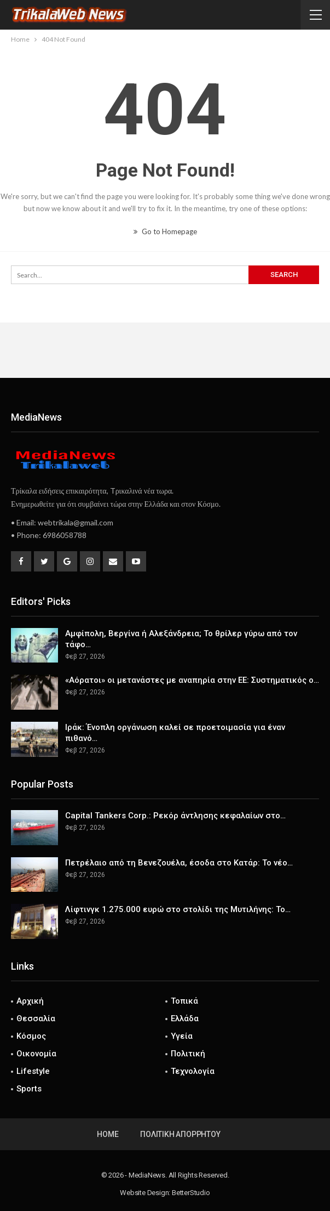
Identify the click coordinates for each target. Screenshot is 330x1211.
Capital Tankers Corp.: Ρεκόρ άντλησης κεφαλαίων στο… (175, 815)
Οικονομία (36, 1054)
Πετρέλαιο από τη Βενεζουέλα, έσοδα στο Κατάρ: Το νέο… (179, 863)
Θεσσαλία (35, 1018)
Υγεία (182, 1036)
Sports (29, 1089)
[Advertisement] (165, 349)
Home (107, 1134)
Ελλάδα (185, 1018)
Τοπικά (184, 1001)
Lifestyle (33, 1071)
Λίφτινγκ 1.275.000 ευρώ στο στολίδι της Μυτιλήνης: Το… (178, 909)
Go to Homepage (165, 231)
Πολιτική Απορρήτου (180, 1134)
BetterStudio (191, 1193)
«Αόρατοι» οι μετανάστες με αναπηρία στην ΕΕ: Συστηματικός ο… (192, 680)
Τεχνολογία (193, 1071)
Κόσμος (31, 1036)
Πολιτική (188, 1054)
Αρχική (30, 1001)
